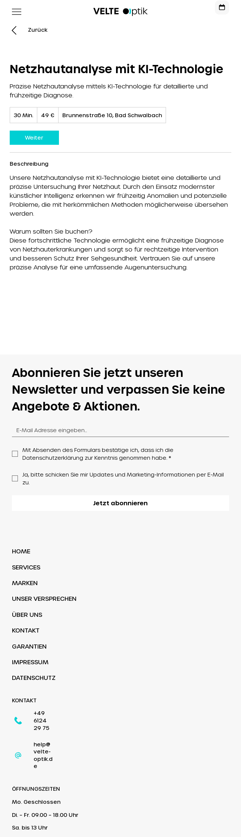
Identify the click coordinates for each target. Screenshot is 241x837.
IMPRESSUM (30, 661)
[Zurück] (38, 30)
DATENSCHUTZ (34, 677)
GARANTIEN (29, 646)
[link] (34, 138)
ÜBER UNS (27, 614)
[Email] (118, 430)
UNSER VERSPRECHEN (44, 598)
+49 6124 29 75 (55, 713)
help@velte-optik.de (62, 730)
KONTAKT (26, 630)
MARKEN (25, 582)
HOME (21, 551)
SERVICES (26, 567)
